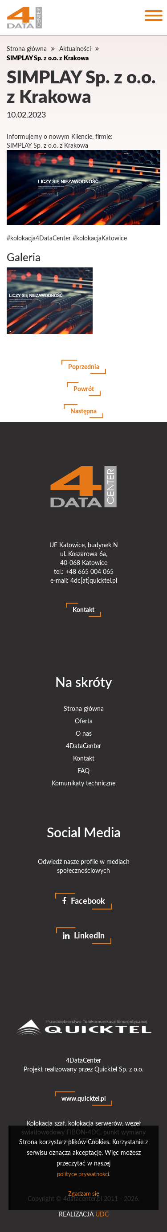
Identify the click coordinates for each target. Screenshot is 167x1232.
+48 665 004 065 (89, 571)
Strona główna (27, 48)
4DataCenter (83, 746)
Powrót (83, 389)
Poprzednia (83, 366)
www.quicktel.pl (83, 1098)
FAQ (83, 770)
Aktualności (75, 48)
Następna (83, 411)
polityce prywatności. (83, 1174)
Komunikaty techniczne (83, 783)
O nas (84, 733)
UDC (102, 1214)
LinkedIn (84, 935)
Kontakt (83, 609)
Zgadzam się (83, 1193)
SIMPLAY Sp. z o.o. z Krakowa (48, 57)
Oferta (84, 721)
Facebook (83, 900)
